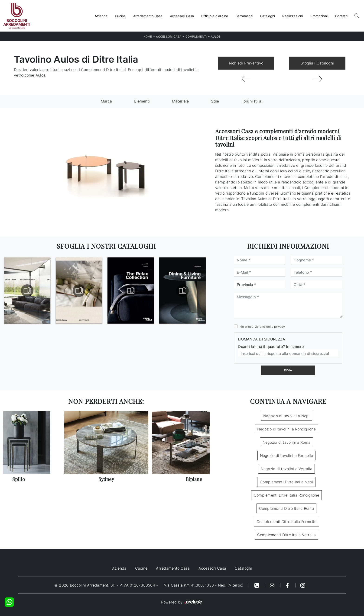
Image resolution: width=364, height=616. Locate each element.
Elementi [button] (142, 101)
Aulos (216, 36)
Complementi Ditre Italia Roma (286, 508)
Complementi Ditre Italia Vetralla (286, 535)
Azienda (101, 16)
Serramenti (244, 16)
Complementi (196, 36)
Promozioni (319, 16)
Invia (288, 370)
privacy (279, 326)
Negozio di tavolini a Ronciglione (286, 429)
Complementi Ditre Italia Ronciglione (286, 495)
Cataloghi (267, 16)
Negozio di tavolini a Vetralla (286, 468)
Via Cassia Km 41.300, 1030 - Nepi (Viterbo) (204, 585)
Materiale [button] (180, 101)
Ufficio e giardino (214, 16)
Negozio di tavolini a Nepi (286, 416)
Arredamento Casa (147, 16)
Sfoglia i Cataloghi (317, 63)
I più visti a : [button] (252, 101)
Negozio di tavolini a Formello (286, 455)
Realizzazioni (292, 16)
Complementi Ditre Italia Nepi (286, 482)
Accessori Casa (182, 16)
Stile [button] (215, 101)
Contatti (341, 16)
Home (147, 36)
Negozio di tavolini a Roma (287, 442)
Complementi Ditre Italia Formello (286, 521)
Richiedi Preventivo (246, 63)
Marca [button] (106, 101)
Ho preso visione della (262, 326)
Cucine (120, 16)
